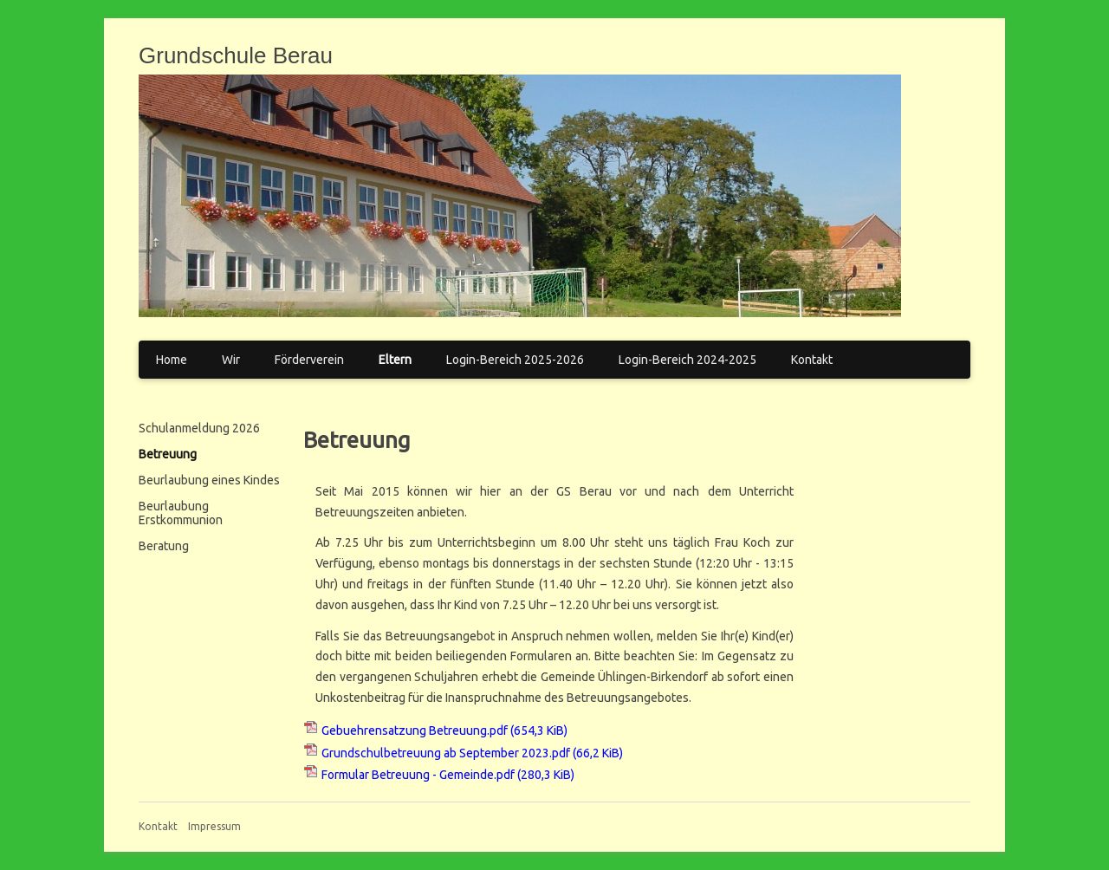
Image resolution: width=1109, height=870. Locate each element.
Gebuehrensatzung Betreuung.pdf (444, 730)
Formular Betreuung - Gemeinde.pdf (447, 775)
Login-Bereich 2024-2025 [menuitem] (687, 360)
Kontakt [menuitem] (812, 360)
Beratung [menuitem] (164, 546)
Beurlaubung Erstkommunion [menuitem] (181, 513)
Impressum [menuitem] (214, 826)
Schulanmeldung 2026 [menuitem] (199, 428)
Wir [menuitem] (231, 360)
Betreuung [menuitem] (168, 454)
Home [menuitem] (171, 360)
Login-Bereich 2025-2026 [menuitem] (515, 360)
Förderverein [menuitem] (309, 360)
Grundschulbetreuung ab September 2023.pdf (472, 753)
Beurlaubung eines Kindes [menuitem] (209, 480)
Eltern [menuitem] (395, 360)
